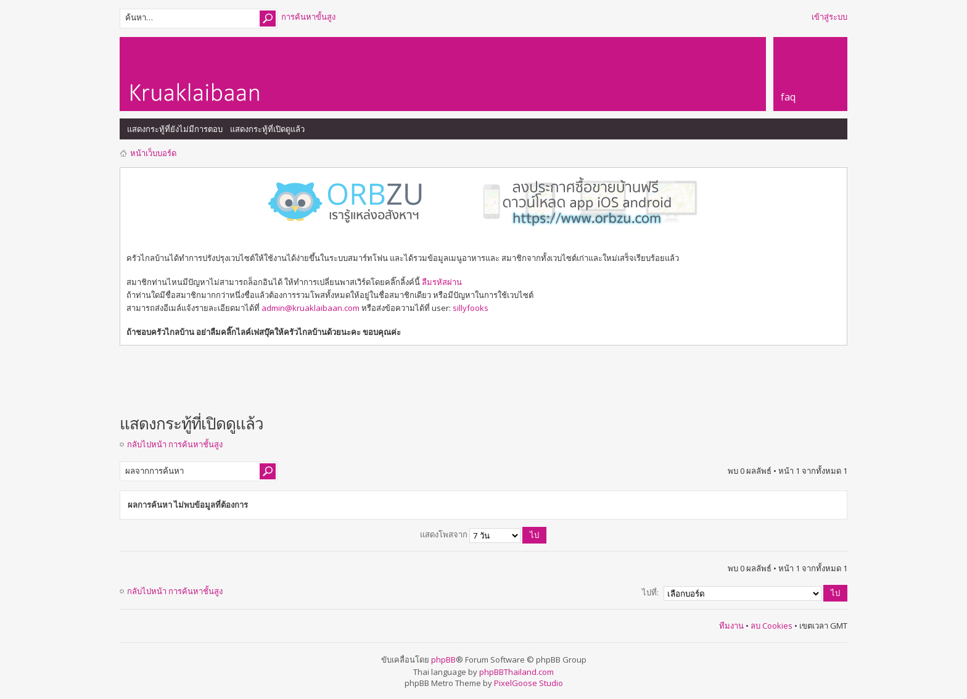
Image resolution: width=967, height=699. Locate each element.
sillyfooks (470, 307)
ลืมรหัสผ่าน (442, 281)
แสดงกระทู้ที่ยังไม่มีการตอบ (175, 128)
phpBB (443, 659)
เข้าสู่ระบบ (829, 16)
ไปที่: (650, 592)
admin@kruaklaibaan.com (310, 307)
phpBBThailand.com (516, 671)
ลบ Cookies (771, 625)
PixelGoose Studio (528, 683)
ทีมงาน (731, 625)
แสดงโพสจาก (483, 534)
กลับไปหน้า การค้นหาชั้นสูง (175, 444)
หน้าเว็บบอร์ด (153, 153)
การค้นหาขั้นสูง (308, 16)
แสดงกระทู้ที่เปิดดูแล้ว (267, 128)
